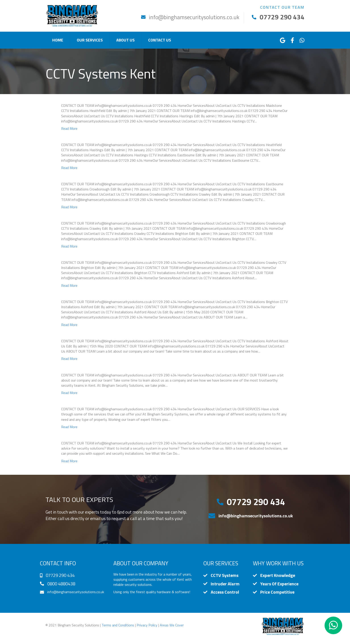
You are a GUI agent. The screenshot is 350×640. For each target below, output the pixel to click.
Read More (69, 128)
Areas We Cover (172, 625)
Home (57, 40)
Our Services (90, 40)
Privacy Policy (147, 625)
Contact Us (159, 40)
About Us (125, 40)
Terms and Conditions (118, 625)
